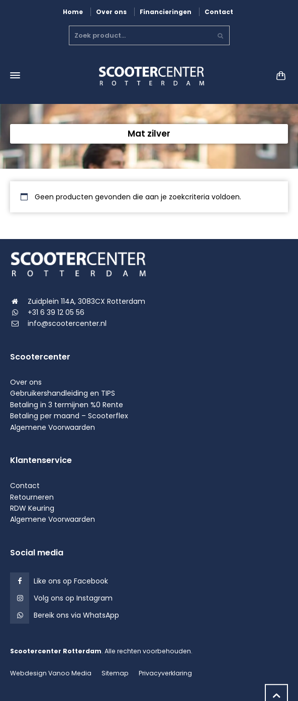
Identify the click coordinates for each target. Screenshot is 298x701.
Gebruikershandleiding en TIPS (62, 393)
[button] (12, 688)
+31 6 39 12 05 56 (56, 312)
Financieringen (165, 12)
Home (73, 12)
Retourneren (32, 497)
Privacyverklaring (165, 673)
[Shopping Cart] (277, 75)
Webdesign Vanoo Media (50, 673)
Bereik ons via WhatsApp (76, 615)
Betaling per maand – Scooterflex (69, 416)
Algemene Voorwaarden (52, 427)
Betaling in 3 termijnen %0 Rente (66, 405)
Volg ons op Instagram (73, 598)
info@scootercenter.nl (67, 323)
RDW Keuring (32, 508)
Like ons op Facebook (71, 581)
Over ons (111, 12)
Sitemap (115, 673)
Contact (219, 12)
